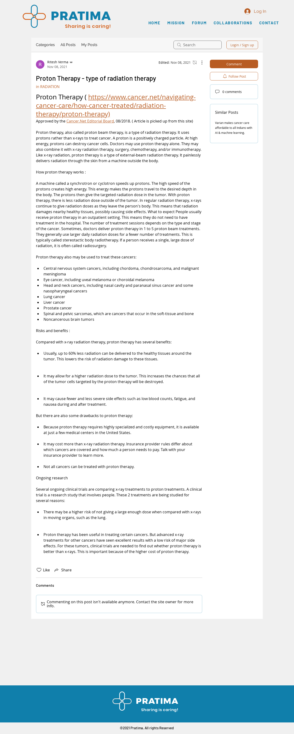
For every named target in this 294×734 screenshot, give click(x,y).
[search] (197, 45)
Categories (45, 44)
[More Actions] (199, 62)
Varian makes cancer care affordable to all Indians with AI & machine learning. (233, 128)
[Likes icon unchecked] (39, 570)
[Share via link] (63, 570)
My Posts (89, 44)
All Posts (68, 44)
